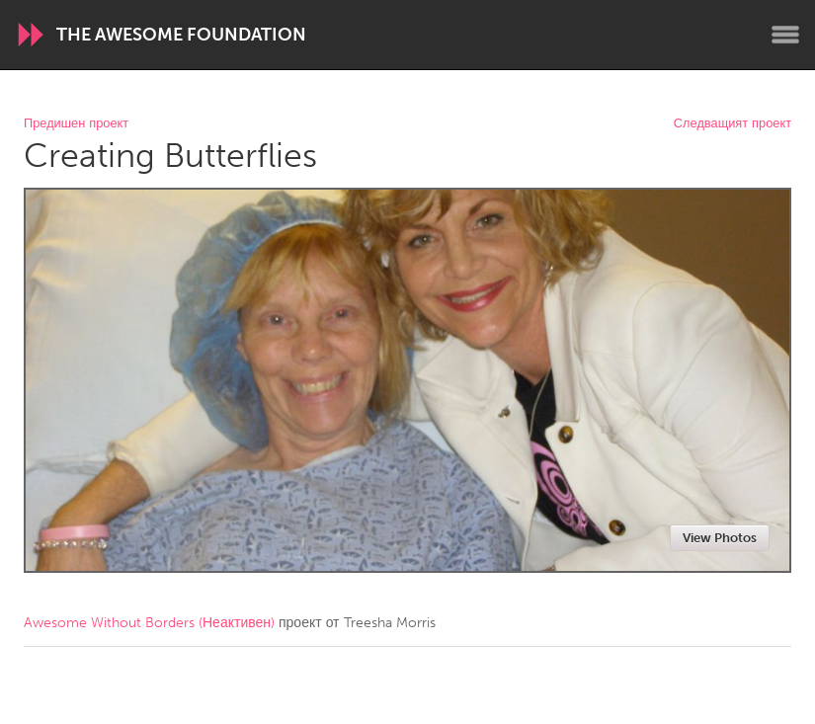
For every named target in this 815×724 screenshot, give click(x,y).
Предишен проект (76, 124)
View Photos (720, 537)
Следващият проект (732, 124)
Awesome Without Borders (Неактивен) (149, 622)
